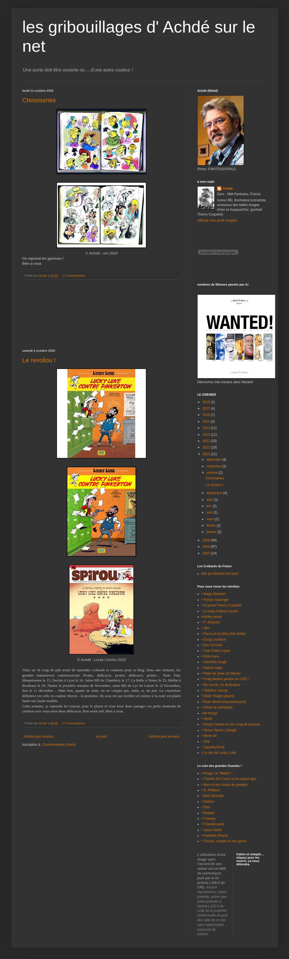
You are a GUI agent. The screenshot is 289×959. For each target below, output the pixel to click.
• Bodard (207, 813)
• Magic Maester (213, 594)
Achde (228, 188)
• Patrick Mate (211, 668)
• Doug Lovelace (213, 639)
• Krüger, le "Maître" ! (216, 773)
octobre (212, 473)
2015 (207, 421)
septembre (214, 493)
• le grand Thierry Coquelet (221, 605)
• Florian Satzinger (215, 600)
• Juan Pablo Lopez (215, 651)
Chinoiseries (39, 100)
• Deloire (207, 802)
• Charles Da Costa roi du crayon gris (228, 779)
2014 (207, 428)
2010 (207, 454)
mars (210, 519)
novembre (214, 466)
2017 (207, 408)
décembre (214, 460)
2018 (207, 402)
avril (209, 512)
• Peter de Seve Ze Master (221, 673)
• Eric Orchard (211, 645)
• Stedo (206, 719)
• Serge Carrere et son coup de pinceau (230, 724)
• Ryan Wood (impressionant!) (223, 702)
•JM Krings (209, 713)
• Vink (205, 742)
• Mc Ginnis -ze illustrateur (220, 685)
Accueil (101, 737)
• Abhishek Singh (213, 662)
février (211, 525)
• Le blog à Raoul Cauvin (219, 611)
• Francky (208, 819)
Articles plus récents (38, 737)
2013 (207, 435)
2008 (207, 547)
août (210, 500)
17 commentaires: (74, 275)
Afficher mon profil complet (217, 220)
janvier (211, 532)
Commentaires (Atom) (59, 745)
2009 (207, 540)
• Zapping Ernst (212, 747)
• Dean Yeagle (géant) (217, 696)
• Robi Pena (210, 656)
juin (209, 506)
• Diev (205, 807)
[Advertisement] (101, 314)
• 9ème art (209, 736)
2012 (207, 441)
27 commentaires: (74, 723)
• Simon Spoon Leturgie (218, 730)
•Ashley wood (211, 617)
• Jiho (205, 628)
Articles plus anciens (164, 737)
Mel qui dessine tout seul (219, 574)
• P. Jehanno (210, 622)
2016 (207, 415)
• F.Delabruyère (212, 824)
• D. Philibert (210, 790)
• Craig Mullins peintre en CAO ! (225, 679)
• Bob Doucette (212, 796)
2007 (207, 553)
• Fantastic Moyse (214, 835)
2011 (207, 447)
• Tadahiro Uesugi (214, 690)
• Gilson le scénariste (217, 707)
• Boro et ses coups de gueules (224, 785)
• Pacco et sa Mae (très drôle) (223, 634)
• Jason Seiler (211, 830)
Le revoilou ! (39, 360)
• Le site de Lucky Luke (218, 753)
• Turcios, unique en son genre (223, 841)
